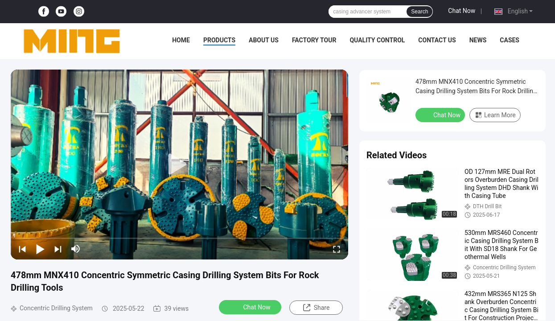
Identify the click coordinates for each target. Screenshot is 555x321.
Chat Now (461, 10)
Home (181, 40)
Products (219, 40)
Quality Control (377, 40)
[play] (180, 164)
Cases (509, 40)
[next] (58, 248)
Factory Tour (314, 40)
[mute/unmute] (76, 248)
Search (419, 11)
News (478, 40)
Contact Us (437, 40)
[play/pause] (40, 248)
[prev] (22, 248)
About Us (264, 40)
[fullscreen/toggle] (336, 248)
